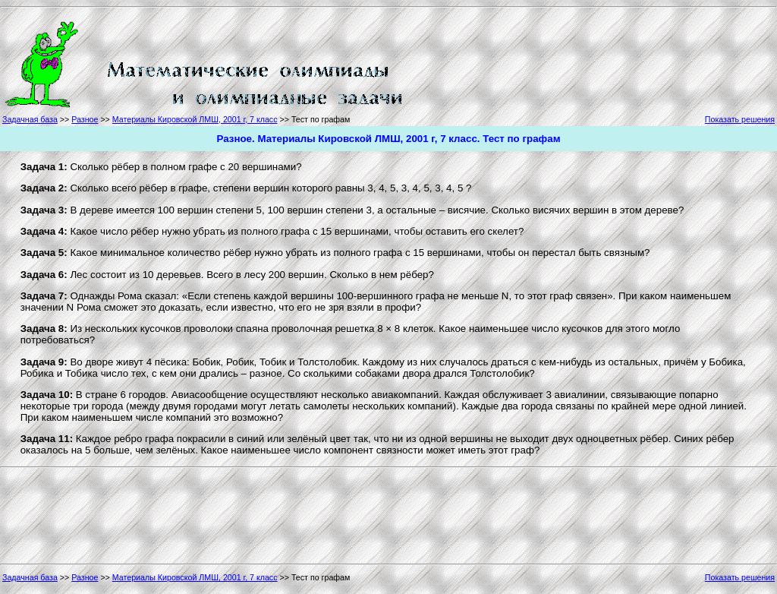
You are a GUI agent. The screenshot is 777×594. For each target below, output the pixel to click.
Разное (84, 119)
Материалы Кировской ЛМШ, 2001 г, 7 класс (195, 119)
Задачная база (30, 119)
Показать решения (740, 119)
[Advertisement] (473, 62)
